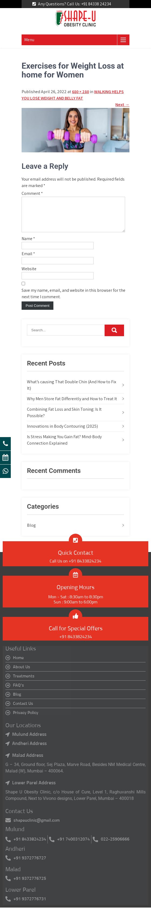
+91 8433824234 (75, 643)
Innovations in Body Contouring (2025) (62, 432)
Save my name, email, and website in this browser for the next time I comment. (73, 300)
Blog (31, 532)
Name (28, 245)
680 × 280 (80, 91)
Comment (32, 193)
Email (28, 260)
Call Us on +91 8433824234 (75, 567)
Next (122, 104)
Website (29, 275)
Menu (29, 40)
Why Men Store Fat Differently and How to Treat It (72, 405)
